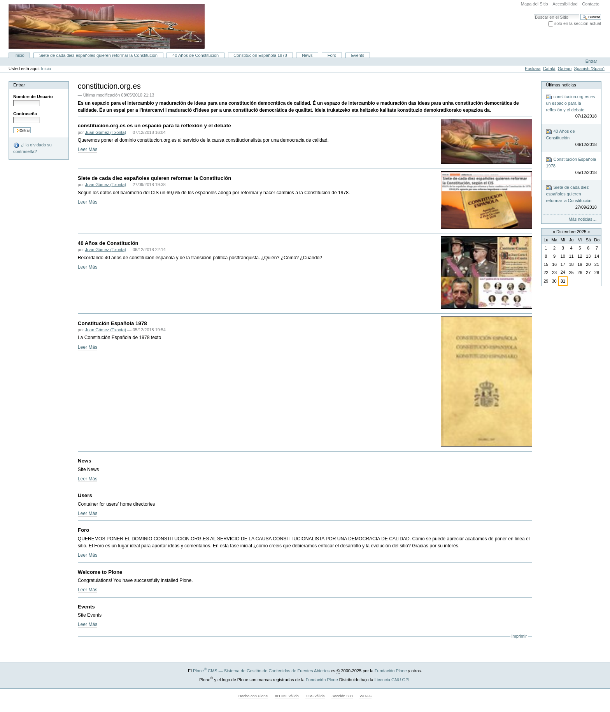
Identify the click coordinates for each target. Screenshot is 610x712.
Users (85, 495)
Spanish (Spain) (589, 68)
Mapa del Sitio (534, 4)
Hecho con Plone (253, 696)
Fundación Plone (391, 670)
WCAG (365, 696)
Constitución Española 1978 (260, 55)
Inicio (19, 55)
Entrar (591, 61)
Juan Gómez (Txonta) (105, 132)
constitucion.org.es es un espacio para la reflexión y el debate (154, 125)
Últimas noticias (561, 85)
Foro (332, 55)
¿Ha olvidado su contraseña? (32, 148)
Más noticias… (583, 219)
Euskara (532, 68)
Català (549, 68)
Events (358, 55)
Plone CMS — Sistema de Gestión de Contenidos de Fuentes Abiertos (261, 670)
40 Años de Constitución (195, 55)
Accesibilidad (564, 4)
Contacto (590, 4)
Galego (565, 68)
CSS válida (314, 696)
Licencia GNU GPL (392, 679)
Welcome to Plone (100, 572)
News (307, 55)
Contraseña (25, 113)
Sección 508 (342, 696)
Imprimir (519, 636)
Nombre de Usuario (33, 96)
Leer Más (88, 149)
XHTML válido (287, 696)
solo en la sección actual (577, 23)
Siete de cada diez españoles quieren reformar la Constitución (98, 55)
